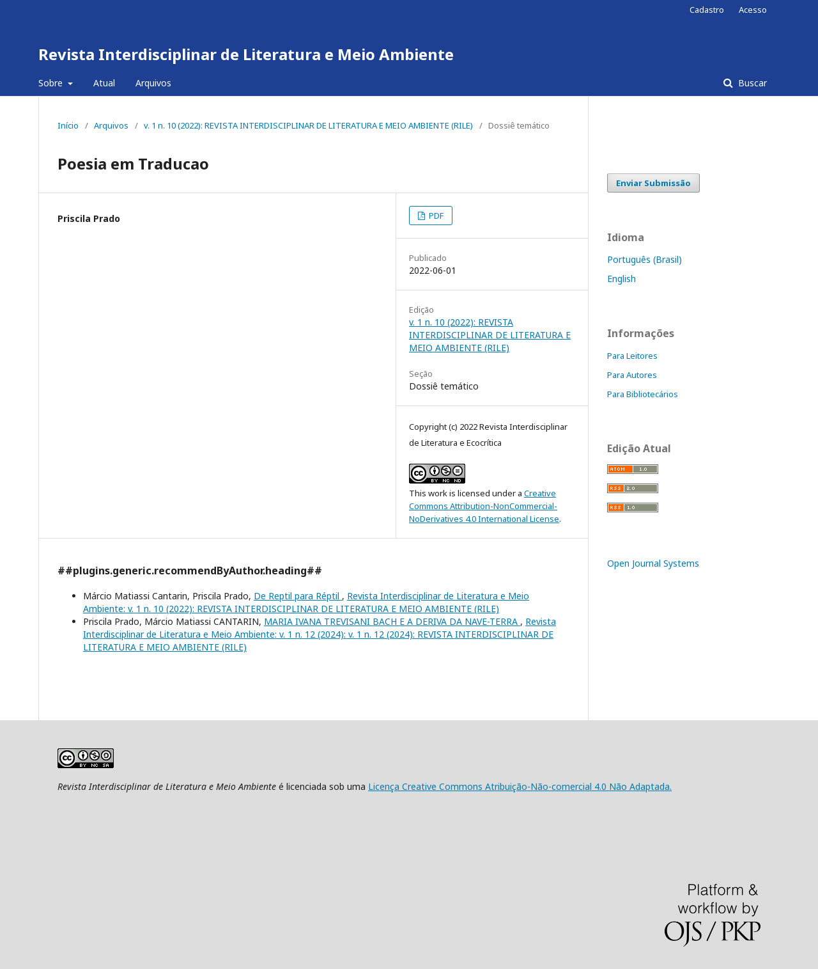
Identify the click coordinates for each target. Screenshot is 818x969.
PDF (435, 215)
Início (68, 125)
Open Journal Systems (653, 563)
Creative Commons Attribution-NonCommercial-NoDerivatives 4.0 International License (484, 505)
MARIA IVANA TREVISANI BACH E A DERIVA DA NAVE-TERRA (392, 621)
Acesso (753, 9)
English (621, 278)
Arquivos (153, 83)
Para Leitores (632, 355)
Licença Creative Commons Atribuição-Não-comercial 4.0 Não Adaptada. (520, 786)
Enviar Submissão (653, 183)
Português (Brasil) (644, 259)
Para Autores (632, 375)
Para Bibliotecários (642, 394)
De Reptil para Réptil (298, 596)
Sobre (51, 83)
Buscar (751, 83)
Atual (104, 83)
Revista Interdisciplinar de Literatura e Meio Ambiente (246, 54)
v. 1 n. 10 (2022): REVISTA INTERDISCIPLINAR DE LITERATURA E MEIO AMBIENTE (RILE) (308, 125)
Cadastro (707, 9)
